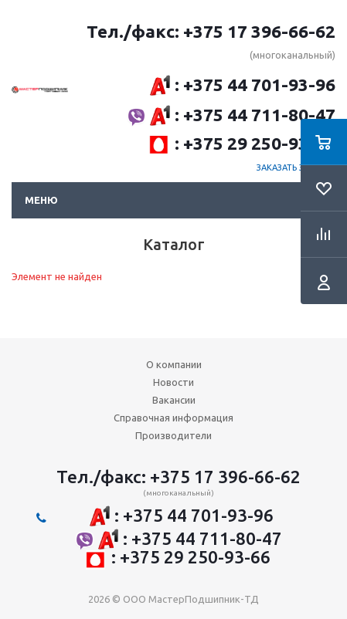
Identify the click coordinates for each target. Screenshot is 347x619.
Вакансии (174, 399)
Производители (173, 435)
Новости (173, 382)
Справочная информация (173, 417)
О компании (174, 364)
